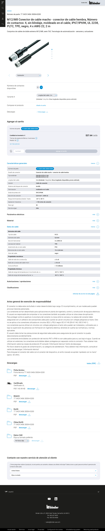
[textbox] (27, 75)
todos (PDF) (91, 363)
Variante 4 (11, 97)
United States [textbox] (15, 470)
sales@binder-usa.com (53, 522)
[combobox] (29, 75)
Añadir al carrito (41, 105)
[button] (2, 2)
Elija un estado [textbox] (15, 475)
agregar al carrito (61, 151)
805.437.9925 (54, 515)
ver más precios (15, 144)
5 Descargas (43, 112)
